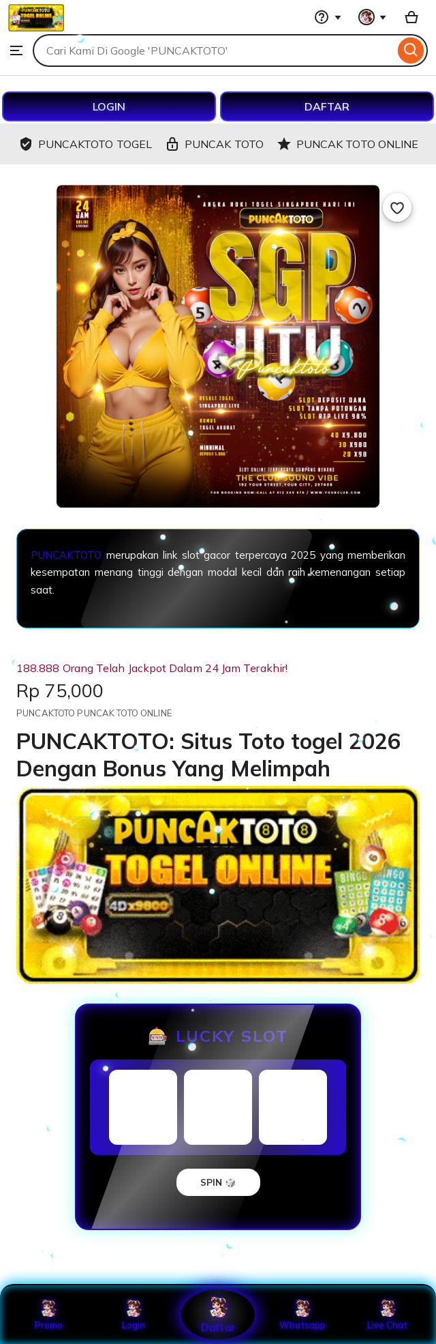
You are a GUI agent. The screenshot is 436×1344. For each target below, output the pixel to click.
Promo (49, 1314)
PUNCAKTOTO (66, 555)
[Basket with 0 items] (411, 17)
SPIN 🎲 (218, 1182)
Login (133, 1314)
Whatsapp (302, 1314)
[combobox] (213, 50)
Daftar (218, 1314)
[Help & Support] (327, 17)
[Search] (411, 50)
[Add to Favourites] (397, 207)
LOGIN (109, 106)
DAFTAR (327, 106)
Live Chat (387, 1314)
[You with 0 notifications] (372, 17)
